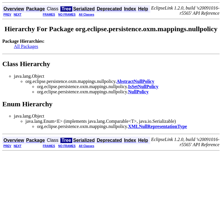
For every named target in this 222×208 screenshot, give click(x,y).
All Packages (26, 46)
